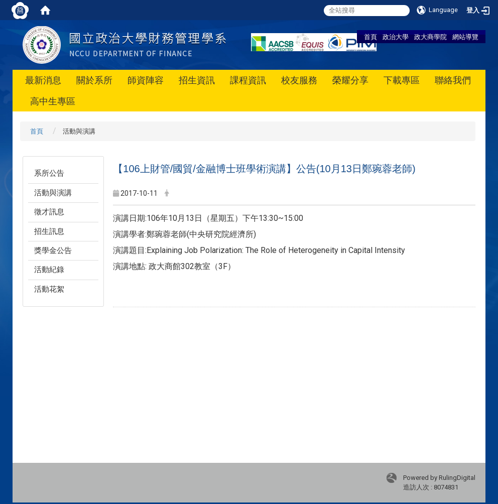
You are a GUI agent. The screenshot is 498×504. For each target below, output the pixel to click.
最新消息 (43, 80)
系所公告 (49, 173)
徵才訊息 (49, 211)
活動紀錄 (49, 269)
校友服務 (299, 80)
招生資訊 (197, 80)
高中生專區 (52, 101)
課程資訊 (248, 80)
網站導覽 (465, 36)
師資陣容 (146, 80)
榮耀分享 (350, 80)
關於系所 (94, 80)
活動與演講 (53, 192)
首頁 (370, 36)
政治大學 (396, 36)
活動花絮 (49, 289)
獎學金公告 (53, 250)
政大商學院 (430, 36)
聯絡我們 (453, 80)
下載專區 (402, 80)
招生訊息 (49, 231)
